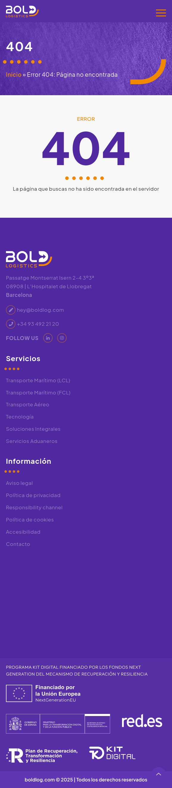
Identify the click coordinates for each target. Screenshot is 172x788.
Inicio (14, 74)
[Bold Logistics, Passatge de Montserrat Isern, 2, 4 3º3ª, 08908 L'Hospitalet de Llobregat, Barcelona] (86, 598)
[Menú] (161, 13)
